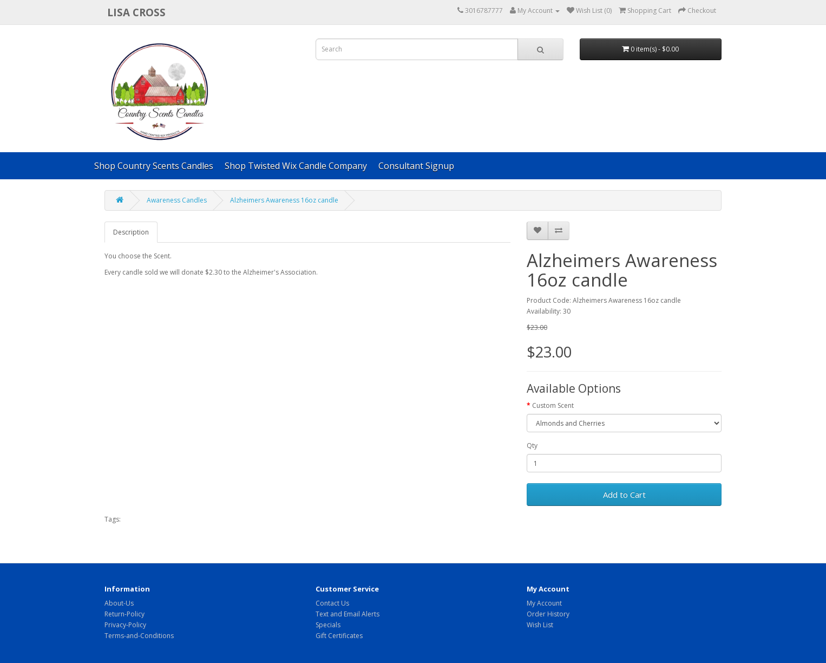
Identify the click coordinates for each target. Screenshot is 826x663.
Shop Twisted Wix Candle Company (296, 166)
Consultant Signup (416, 166)
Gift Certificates (339, 635)
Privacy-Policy (125, 624)
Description (131, 232)
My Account (544, 603)
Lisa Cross (136, 12)
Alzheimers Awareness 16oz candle (284, 200)
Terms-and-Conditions (139, 635)
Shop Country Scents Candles (153, 166)
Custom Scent (553, 405)
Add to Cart (624, 494)
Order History (548, 614)
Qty (532, 445)
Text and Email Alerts (347, 614)
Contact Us (332, 603)
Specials (328, 624)
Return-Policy (124, 614)
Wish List (540, 624)
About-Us (119, 603)
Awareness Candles (177, 200)
